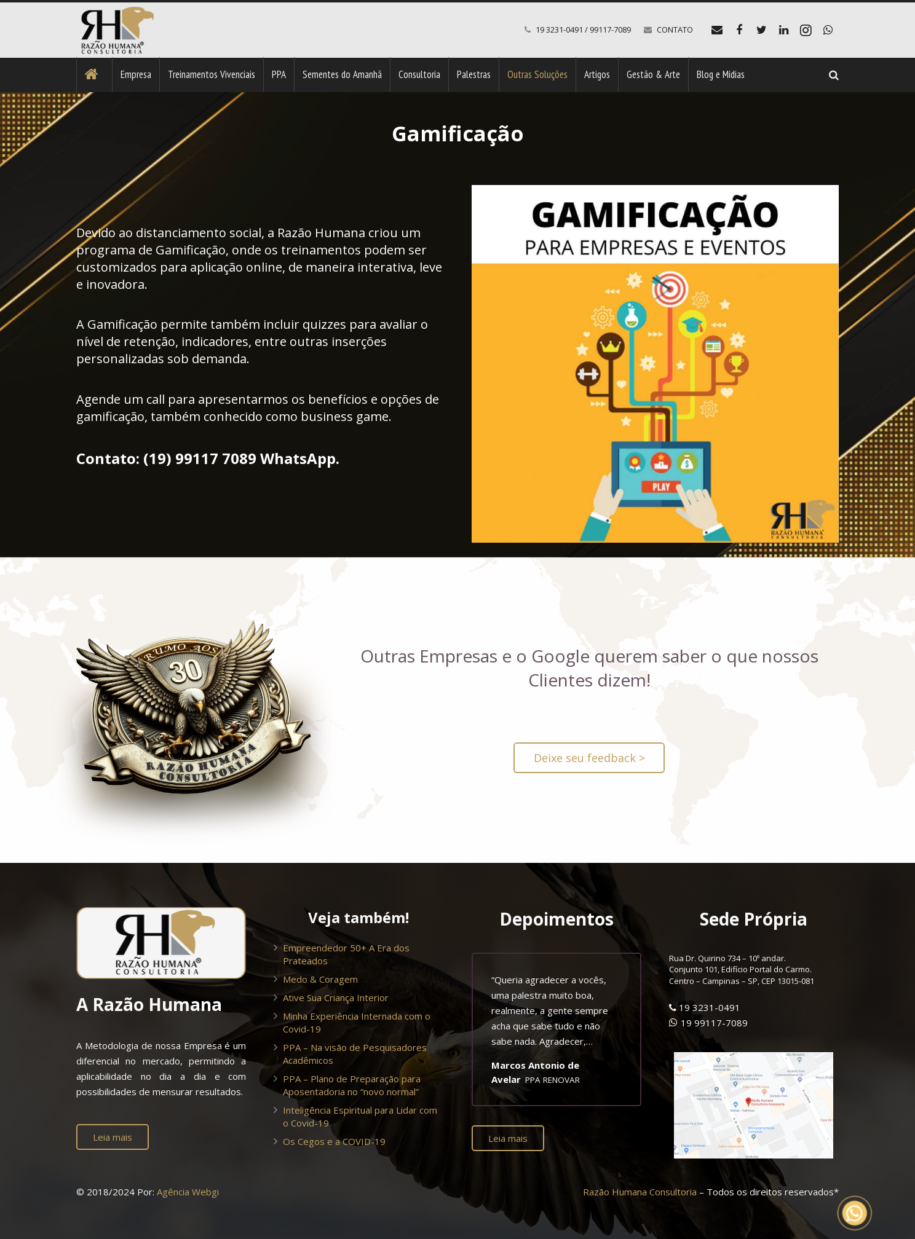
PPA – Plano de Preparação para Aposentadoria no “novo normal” (352, 1085)
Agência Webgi (188, 1192)
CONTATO (675, 29)
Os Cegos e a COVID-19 (334, 1141)
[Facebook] (739, 30)
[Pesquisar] (834, 75)
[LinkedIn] (783, 30)
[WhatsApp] (828, 30)
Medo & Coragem (320, 979)
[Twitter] (761, 30)
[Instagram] (805, 30)
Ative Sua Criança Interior (336, 997)
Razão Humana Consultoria (640, 1192)
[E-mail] (717, 30)
